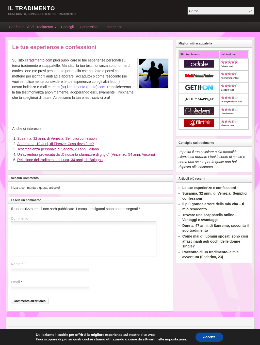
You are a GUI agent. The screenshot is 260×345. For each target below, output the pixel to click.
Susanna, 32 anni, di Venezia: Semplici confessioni (57, 138)
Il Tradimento (31, 8)
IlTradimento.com (38, 60)
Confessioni (89, 27)
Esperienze (113, 27)
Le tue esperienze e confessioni (54, 47)
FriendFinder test (230, 78)
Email (15, 282)
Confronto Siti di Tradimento (31, 27)
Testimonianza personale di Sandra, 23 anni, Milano (58, 149)
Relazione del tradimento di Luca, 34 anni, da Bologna (60, 160)
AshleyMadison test (231, 101)
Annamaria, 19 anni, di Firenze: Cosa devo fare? (55, 144)
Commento (19, 218)
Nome (15, 264)
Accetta (209, 337)
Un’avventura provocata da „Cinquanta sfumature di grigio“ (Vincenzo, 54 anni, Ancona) (86, 154)
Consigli (67, 27)
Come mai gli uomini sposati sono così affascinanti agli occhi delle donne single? (215, 241)
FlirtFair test (227, 125)
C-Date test (227, 66)
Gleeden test (227, 113)
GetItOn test (227, 90)
